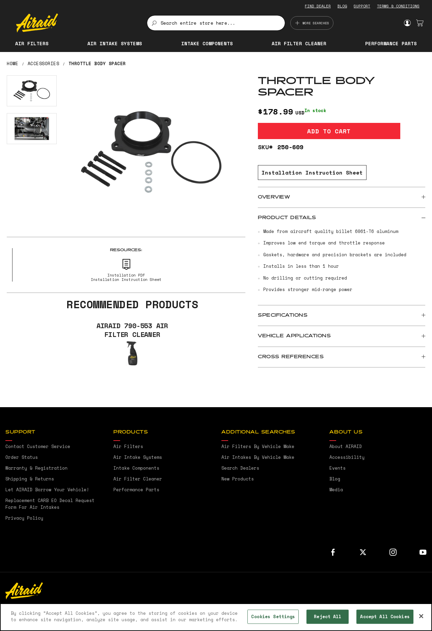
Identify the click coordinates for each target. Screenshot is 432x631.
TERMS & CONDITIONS (398, 6)
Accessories (43, 63)
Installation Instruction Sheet (312, 172)
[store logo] (77, 23)
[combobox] (216, 23)
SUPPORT (362, 6)
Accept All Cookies (384, 616)
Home (12, 63)
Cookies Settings (273, 616)
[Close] (421, 616)
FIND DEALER (318, 6)
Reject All (327, 616)
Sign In (407, 23)
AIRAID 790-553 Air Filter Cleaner (132, 330)
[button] (32, 90)
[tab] (341, 197)
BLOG (342, 6)
